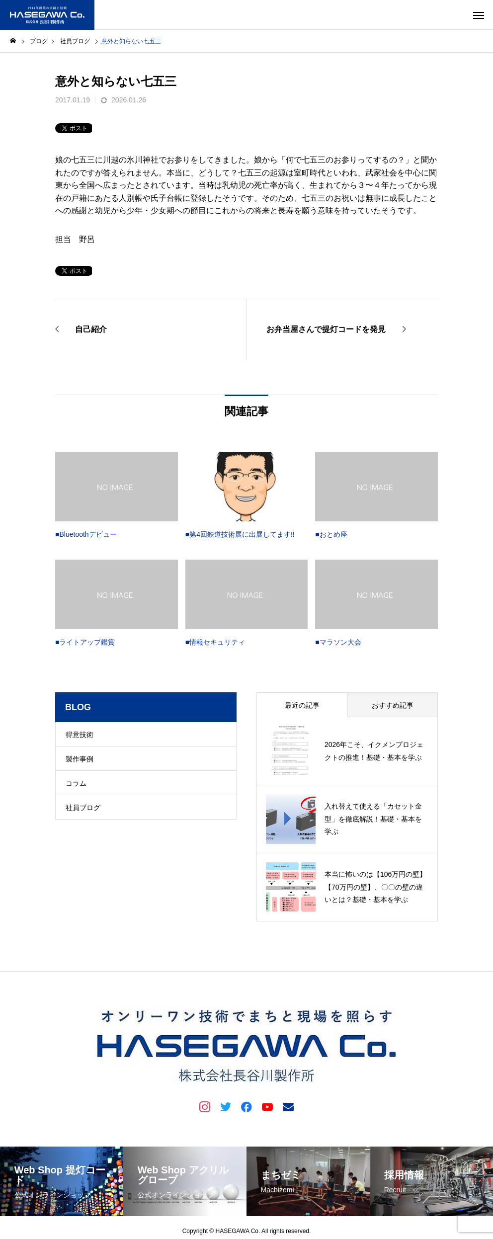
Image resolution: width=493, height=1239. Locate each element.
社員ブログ (83, 808)
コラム (76, 783)
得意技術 (79, 735)
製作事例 (79, 759)
